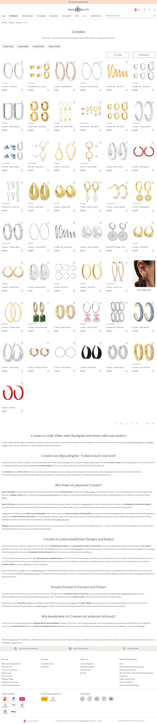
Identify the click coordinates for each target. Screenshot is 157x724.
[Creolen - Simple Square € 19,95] (13, 117)
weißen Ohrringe (62, 520)
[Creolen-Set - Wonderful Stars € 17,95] (91, 117)
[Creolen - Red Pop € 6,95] (13, 397)
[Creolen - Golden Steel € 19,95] (13, 277)
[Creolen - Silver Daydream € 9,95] (91, 237)
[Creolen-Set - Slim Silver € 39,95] (143, 76)
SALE (85, 16)
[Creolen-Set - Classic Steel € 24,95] (117, 76)
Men (77, 16)
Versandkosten (84, 721)
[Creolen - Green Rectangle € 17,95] (39, 317)
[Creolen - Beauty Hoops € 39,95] (91, 76)
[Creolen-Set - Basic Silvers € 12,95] (117, 317)
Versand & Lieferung (9, 670)
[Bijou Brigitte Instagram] (96, 699)
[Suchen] (154, 15)
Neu (3, 16)
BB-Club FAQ (7, 667)
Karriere (83, 673)
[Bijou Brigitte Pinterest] (104, 699)
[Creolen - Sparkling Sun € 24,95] (143, 197)
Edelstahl (54, 16)
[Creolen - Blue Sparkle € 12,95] (143, 317)
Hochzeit (66, 16)
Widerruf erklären (126, 682)
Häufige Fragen (7, 679)
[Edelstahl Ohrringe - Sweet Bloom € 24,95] (117, 237)
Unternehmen (85, 670)
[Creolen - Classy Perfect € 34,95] (39, 237)
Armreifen (79, 549)
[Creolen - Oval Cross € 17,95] (117, 277)
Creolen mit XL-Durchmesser (48, 495)
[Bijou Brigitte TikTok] (82, 699)
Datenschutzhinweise (127, 670)
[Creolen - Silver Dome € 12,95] (117, 157)
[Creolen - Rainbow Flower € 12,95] (39, 357)
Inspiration (95, 16)
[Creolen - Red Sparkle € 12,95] (143, 157)
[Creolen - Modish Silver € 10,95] (117, 357)
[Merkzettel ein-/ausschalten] (22, 62)
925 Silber (41, 16)
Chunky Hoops (37, 571)
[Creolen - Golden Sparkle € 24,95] (117, 197)
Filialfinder (45, 667)
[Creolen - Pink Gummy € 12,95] (91, 317)
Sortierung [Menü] (143, 55)
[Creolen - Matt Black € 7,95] (91, 357)
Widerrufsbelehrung (127, 679)
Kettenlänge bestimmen (11, 685)
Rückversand (6, 673)
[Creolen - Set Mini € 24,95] (65, 277)
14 (147, 424)
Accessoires (27, 16)
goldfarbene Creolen (32, 574)
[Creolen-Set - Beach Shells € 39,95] (65, 117)
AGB (121, 664)
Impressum (123, 676)
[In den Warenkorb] (22, 90)
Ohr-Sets (140, 626)
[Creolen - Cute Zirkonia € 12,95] (143, 357)
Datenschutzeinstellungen (129, 685)
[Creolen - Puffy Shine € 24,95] (143, 237)
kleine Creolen (136, 442)
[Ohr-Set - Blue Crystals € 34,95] (13, 157)
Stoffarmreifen (41, 606)
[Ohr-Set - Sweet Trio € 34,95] (39, 157)
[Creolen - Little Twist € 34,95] (65, 157)
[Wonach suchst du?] (130, 15)
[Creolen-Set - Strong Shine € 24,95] (65, 237)
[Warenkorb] (154, 9)
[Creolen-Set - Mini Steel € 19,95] (39, 117)
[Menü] (117, 55)
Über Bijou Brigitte (87, 667)
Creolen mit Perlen (16, 526)
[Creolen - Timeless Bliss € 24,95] (13, 237)
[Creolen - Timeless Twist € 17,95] (13, 317)
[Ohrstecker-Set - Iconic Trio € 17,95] (39, 76)
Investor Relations (87, 664)
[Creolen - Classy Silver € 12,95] (65, 357)
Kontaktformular (47, 664)
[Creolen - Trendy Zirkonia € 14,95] (143, 117)
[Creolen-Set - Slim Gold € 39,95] (117, 117)
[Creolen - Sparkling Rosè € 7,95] (65, 76)
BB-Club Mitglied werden (11, 664)
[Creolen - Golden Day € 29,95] (65, 197)
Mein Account (7, 676)
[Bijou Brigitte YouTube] (111, 699)
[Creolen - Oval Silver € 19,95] (13, 76)
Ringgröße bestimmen (10, 682)
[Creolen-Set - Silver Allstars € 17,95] (13, 197)
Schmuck (13, 16)
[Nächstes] (152, 424)
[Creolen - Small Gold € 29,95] (39, 197)
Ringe (114, 574)
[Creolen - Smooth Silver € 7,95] (39, 277)
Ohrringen (138, 574)
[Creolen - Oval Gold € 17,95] (91, 277)
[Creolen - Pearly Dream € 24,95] (91, 197)
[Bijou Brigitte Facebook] (89, 699)
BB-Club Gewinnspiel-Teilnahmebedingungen (136, 673)
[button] (144, 9)
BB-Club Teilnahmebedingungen (131, 667)
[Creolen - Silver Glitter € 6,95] (65, 317)
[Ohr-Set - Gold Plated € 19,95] (91, 157)
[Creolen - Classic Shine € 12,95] (13, 357)
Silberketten (126, 594)
